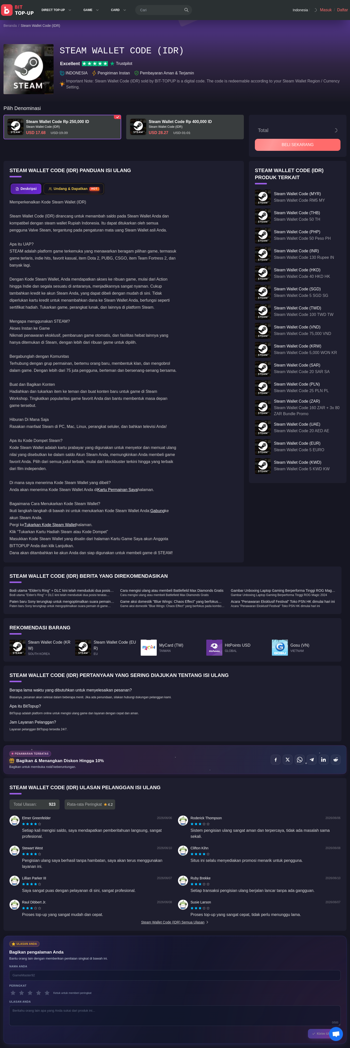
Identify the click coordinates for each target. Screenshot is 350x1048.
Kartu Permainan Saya (117, 490)
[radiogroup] (31, 824)
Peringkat (18, 985)
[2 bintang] (21, 993)
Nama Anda (18, 966)
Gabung (157, 511)
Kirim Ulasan (324, 1033)
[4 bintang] (38, 993)
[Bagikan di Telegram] (312, 760)
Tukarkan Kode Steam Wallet (50, 525)
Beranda (10, 26)
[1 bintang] (13, 993)
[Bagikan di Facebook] (276, 760)
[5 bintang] (47, 993)
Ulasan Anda (20, 1001)
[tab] (26, 189)
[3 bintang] (30, 993)
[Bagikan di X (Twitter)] (288, 760)
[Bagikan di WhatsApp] (300, 760)
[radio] (24, 824)
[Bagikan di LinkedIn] (324, 760)
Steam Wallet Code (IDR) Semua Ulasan (175, 922)
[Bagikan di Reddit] (336, 760)
